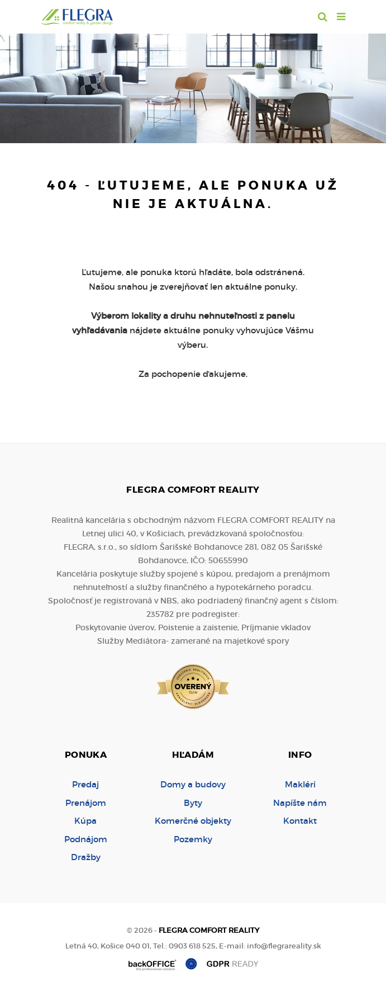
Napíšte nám (300, 802)
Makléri (300, 784)
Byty (193, 802)
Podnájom (85, 839)
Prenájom (85, 802)
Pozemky (193, 839)
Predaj (85, 784)
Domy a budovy (193, 784)
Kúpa (85, 820)
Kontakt (300, 820)
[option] (193, 85)
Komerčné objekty (193, 820)
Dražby (86, 857)
